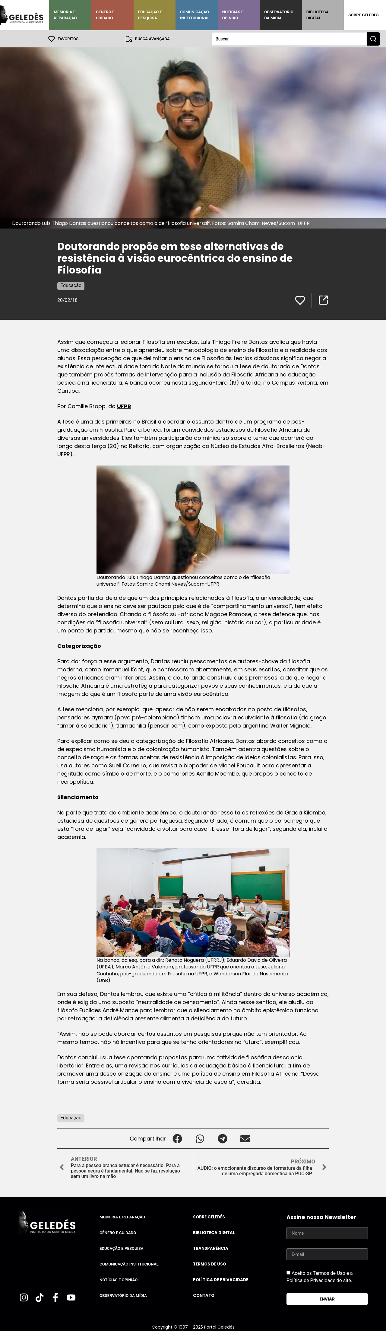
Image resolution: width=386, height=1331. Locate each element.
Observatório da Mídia (278, 15)
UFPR (124, 406)
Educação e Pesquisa (150, 15)
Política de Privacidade (220, 1279)
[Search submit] (373, 38)
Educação (70, 285)
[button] (177, 1138)
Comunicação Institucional (195, 15)
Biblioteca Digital (317, 15)
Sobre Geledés (363, 15)
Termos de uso (209, 1264)
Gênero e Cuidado (105, 15)
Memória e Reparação (65, 15)
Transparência (210, 1248)
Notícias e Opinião (233, 15)
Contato (203, 1295)
